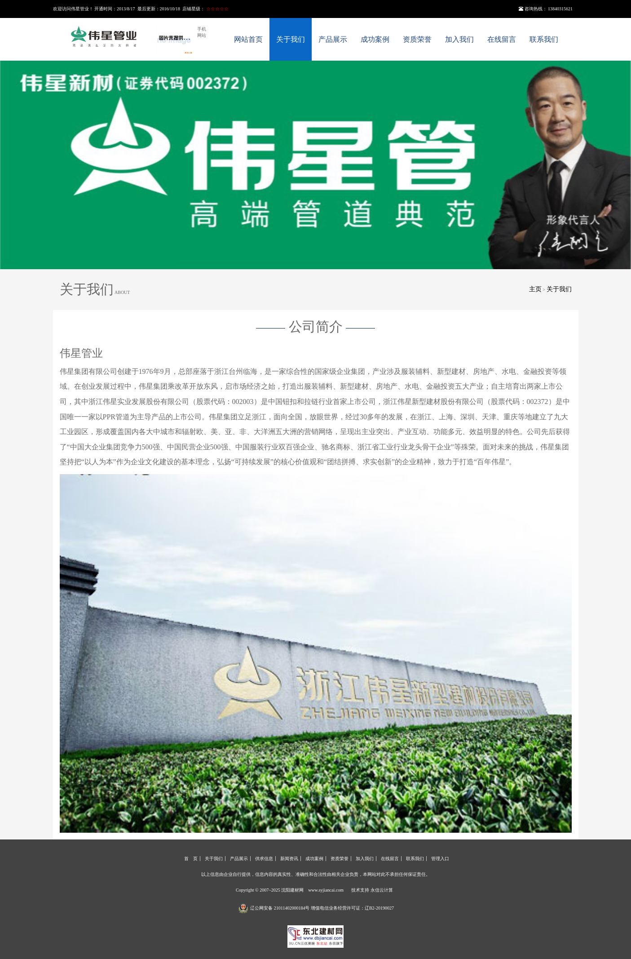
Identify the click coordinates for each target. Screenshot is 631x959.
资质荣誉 (417, 39)
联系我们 (544, 39)
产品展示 (332, 39)
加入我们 (459, 39)
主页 (535, 289)
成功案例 (375, 39)
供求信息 (264, 858)
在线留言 (501, 39)
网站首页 (248, 39)
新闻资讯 (289, 858)
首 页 (191, 858)
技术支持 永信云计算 (372, 890)
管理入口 (440, 858)
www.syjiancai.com (326, 890)
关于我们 (290, 39)
